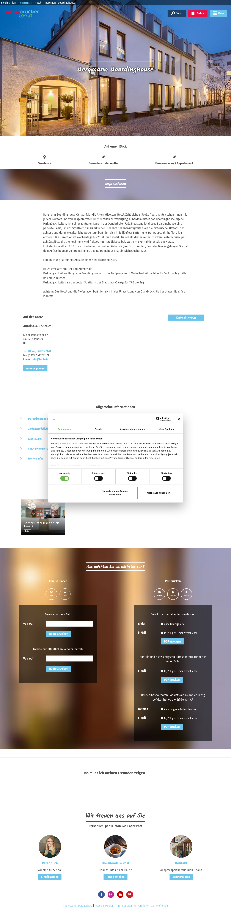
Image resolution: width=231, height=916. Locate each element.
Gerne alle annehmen (158, 493)
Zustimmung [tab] (65, 429)
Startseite (27, 2)
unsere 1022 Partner (71, 443)
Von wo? (28, 623)
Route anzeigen (58, 634)
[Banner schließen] (179, 419)
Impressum (69, 905)
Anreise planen (35, 368)
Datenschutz (85, 905)
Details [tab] (98, 429)
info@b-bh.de (40, 359)
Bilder (141, 623)
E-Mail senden (49, 877)
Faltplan (143, 708)
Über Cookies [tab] (166, 429)
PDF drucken (172, 679)
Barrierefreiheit (159, 905)
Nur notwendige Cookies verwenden (115, 493)
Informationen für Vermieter (132, 905)
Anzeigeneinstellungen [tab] (132, 429)
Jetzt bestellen (115, 877)
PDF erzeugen (172, 641)
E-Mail (142, 632)
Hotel (27, 531)
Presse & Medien (104, 905)
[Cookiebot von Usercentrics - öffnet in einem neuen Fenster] (158, 419)
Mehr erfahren (181, 877)
